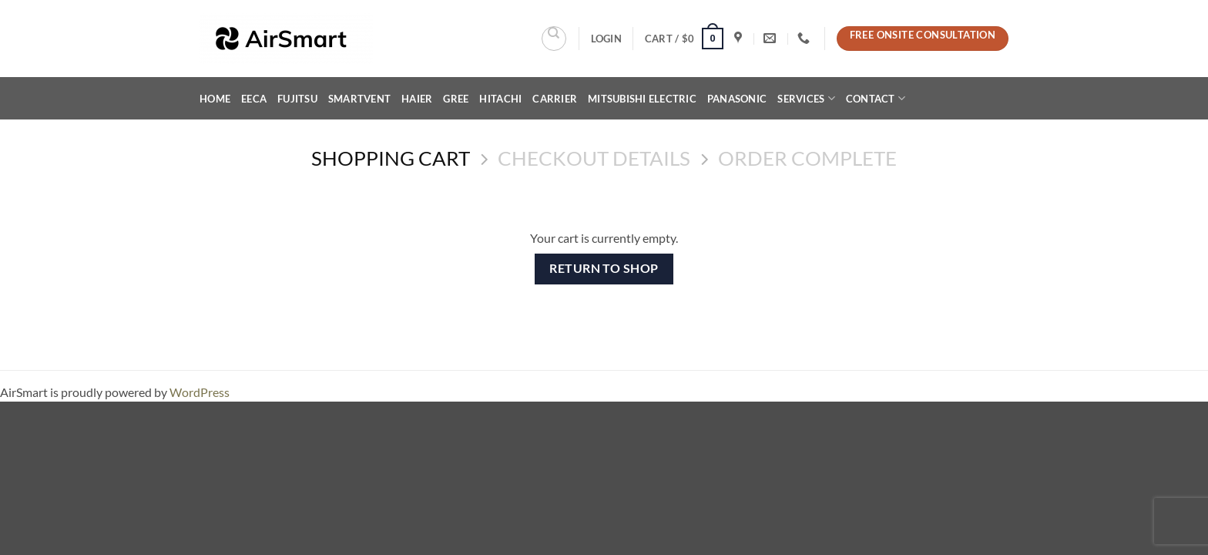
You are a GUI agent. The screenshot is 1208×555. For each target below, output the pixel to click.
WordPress (199, 392)
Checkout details (594, 158)
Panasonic (737, 98)
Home (215, 98)
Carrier (554, 98)
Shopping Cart (390, 158)
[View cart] (684, 38)
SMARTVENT (359, 98)
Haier (416, 98)
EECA (254, 98)
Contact (875, 98)
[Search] (554, 38)
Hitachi (500, 98)
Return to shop (604, 268)
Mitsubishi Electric (642, 98)
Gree (455, 98)
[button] (606, 38)
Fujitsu (297, 98)
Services (806, 98)
